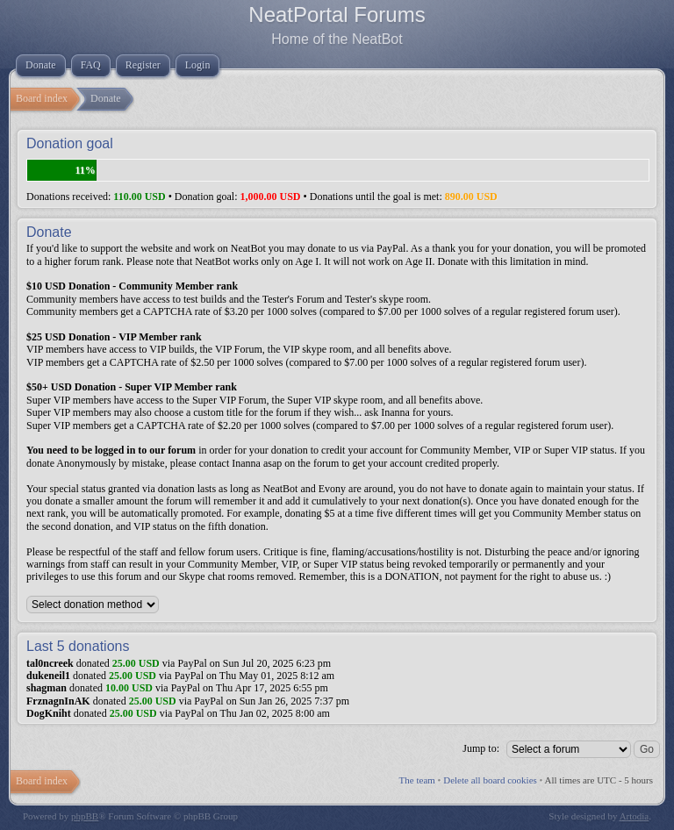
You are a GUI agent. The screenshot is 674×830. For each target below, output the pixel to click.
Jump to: (480, 748)
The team (417, 780)
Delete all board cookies (490, 780)
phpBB (84, 816)
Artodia (634, 816)
